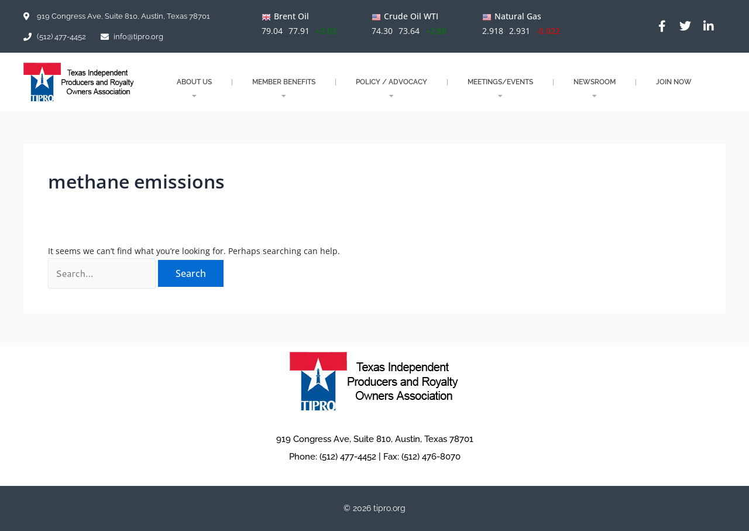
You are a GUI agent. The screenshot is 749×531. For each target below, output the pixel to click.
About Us (194, 89)
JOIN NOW (674, 82)
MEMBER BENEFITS (283, 89)
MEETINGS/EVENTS (500, 89)
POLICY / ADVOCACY (391, 89)
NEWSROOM (594, 89)
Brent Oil (291, 16)
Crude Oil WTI (411, 16)
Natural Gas (517, 16)
